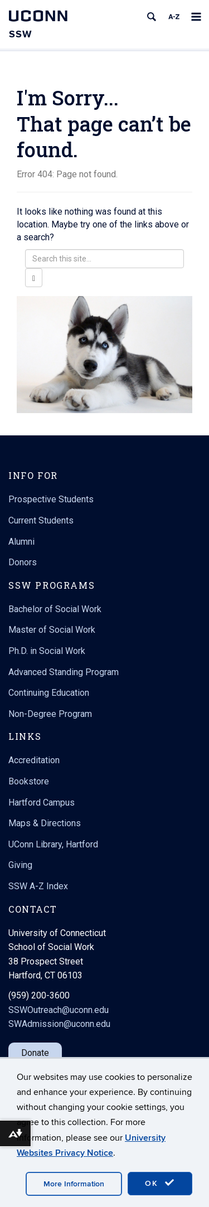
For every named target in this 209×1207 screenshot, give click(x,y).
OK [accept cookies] (160, 1183)
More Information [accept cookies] (73, 1184)
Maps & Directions (44, 823)
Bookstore (28, 781)
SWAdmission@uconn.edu (59, 1024)
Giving (20, 865)
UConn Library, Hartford (53, 844)
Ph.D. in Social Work (46, 651)
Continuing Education (48, 692)
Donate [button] (35, 1053)
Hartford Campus (41, 802)
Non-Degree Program (50, 714)
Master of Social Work (51, 629)
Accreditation (34, 760)
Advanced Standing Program (63, 672)
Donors (22, 562)
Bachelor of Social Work (54, 609)
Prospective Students (51, 499)
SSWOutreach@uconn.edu (58, 1010)
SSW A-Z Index (38, 886)
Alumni (21, 541)
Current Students (41, 520)
